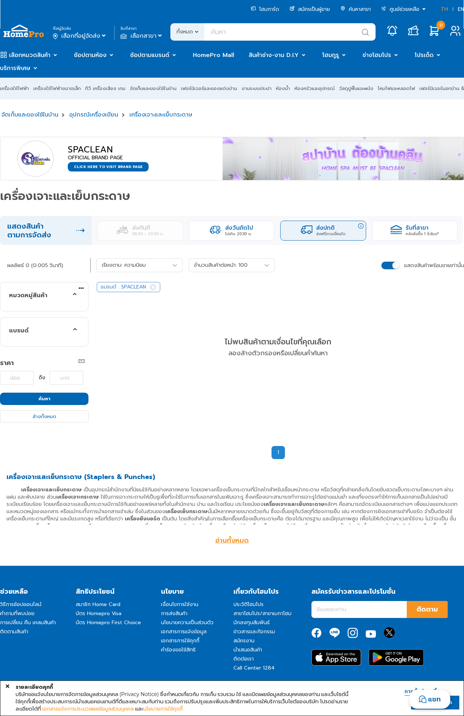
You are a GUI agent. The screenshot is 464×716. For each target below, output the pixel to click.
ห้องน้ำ (283, 88)
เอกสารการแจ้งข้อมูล (184, 631)
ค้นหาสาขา (355, 9)
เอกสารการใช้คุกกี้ (180, 641)
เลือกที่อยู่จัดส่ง (80, 36)
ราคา (7, 363)
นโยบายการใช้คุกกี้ (163, 708)
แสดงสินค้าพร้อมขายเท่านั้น (434, 265)
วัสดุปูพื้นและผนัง (356, 88)
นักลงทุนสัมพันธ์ (251, 622)
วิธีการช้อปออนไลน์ (20, 604)
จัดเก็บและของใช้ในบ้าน (153, 88)
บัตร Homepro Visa (98, 613)
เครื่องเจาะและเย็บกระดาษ (160, 114)
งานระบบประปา (256, 88)
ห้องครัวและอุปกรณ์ (314, 88)
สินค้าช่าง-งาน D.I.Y (274, 55)
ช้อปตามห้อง (90, 55)
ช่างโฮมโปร (376, 55)
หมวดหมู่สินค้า (28, 295)
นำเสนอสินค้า (247, 650)
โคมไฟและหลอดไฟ (396, 88)
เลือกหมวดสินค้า (29, 55)
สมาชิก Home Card (98, 604)
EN (461, 9)
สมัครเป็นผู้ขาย (310, 9)
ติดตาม (427, 609)
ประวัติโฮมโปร (248, 604)
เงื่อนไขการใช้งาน (179, 604)
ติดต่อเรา (243, 659)
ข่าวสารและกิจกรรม (254, 631)
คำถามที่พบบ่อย (17, 613)
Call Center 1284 (254, 668)
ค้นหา (44, 398)
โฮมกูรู (330, 55)
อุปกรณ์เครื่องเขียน (93, 114)
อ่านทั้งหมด (232, 540)
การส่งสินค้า (174, 613)
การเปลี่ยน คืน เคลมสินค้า (28, 622)
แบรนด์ (19, 330)
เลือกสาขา (141, 36)
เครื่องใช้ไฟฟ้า (14, 88)
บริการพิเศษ (15, 68)
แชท (434, 699)
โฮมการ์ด (265, 9)
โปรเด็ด (424, 55)
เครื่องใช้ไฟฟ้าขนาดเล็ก (57, 88)
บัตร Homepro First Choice (108, 622)
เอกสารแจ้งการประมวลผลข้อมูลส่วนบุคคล (88, 708)
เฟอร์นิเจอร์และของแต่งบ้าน (209, 88)
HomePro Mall (213, 55)
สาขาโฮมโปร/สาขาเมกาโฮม (262, 613)
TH (444, 9)
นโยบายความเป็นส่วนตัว (187, 622)
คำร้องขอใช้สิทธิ (178, 650)
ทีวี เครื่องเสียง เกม (105, 88)
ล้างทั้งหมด (44, 416)
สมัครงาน (243, 641)
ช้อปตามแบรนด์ (149, 55)
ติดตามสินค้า (14, 631)
